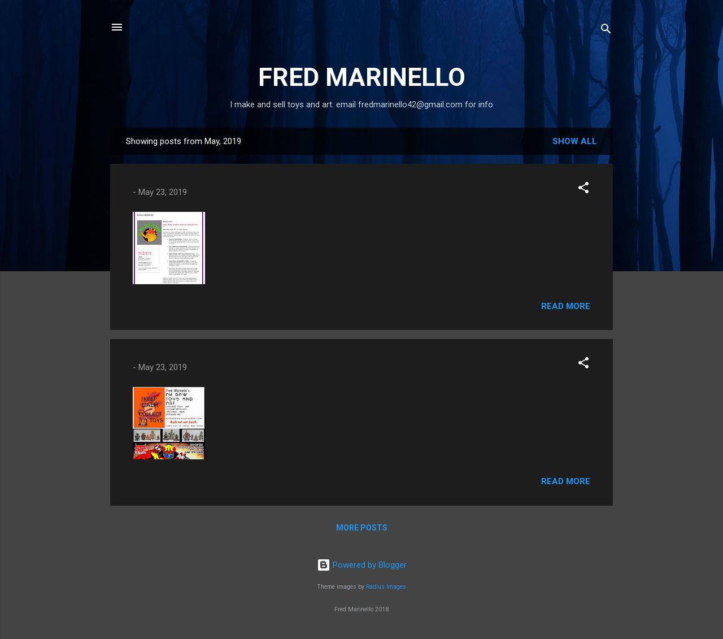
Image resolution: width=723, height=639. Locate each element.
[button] (583, 189)
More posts (361, 527)
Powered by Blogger (362, 565)
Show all (574, 141)
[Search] (606, 31)
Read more (565, 306)
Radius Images (386, 586)
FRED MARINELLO (361, 77)
